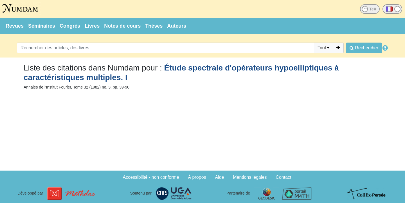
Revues (15, 26)
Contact (283, 177)
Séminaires (41, 26)
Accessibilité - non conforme (151, 177)
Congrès (70, 26)
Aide (219, 177)
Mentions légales (250, 177)
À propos (197, 177)
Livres (92, 26)
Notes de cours (122, 26)
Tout (322, 47)
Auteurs (176, 26)
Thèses (154, 26)
